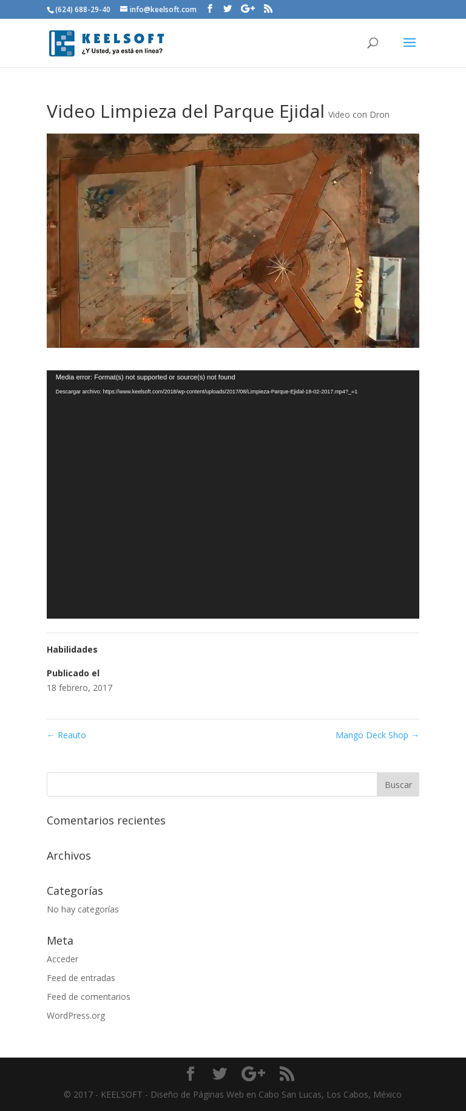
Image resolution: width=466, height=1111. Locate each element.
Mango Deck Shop (377, 735)
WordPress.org (76, 1015)
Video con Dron (359, 114)
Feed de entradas (81, 978)
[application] (233, 494)
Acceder (62, 959)
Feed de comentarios (88, 996)
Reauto (66, 735)
